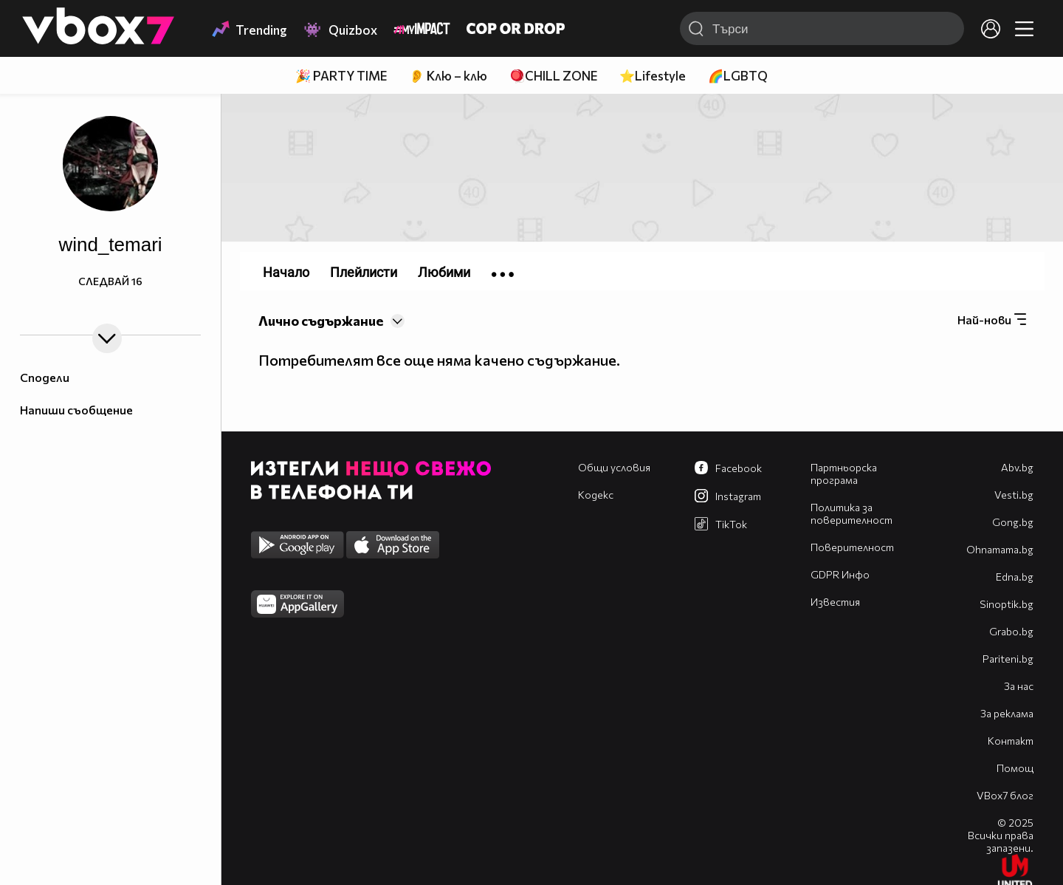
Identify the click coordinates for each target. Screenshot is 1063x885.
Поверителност (852, 547)
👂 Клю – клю (448, 75)
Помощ (1015, 768)
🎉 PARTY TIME (341, 75)
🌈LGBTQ (738, 75)
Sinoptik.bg (1006, 604)
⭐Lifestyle (652, 75)
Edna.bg (1014, 576)
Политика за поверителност (851, 513)
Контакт (1010, 740)
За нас (1018, 686)
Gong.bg (1012, 522)
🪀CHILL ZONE (553, 75)
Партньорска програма (844, 473)
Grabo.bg (1011, 631)
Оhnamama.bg (999, 549)
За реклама (1006, 713)
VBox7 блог (1005, 795)
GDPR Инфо (840, 574)
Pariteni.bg (1008, 658)
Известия (835, 601)
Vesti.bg (1013, 494)
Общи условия (614, 467)
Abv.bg (1017, 467)
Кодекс (595, 494)
